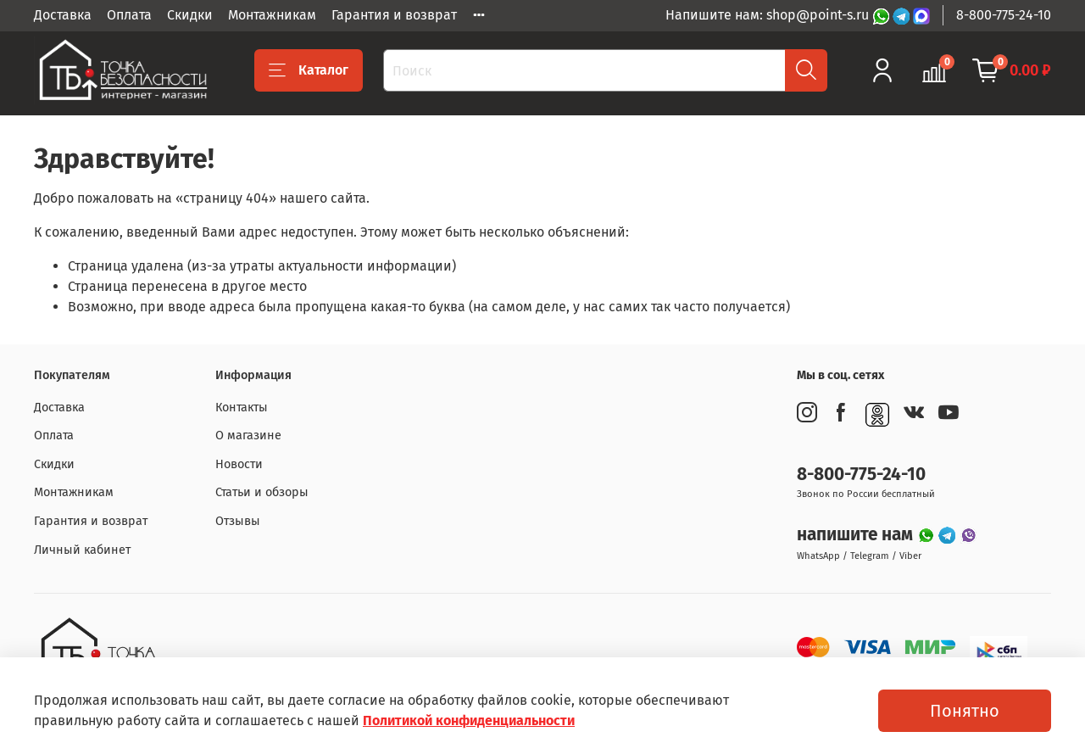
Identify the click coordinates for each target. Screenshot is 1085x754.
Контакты (241, 407)
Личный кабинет (82, 550)
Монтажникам (272, 15)
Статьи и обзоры (262, 492)
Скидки (190, 15)
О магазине (248, 435)
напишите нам (857, 534)
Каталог (308, 70)
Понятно (964, 711)
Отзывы (237, 521)
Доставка (63, 15)
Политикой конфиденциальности (469, 720)
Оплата (129, 15)
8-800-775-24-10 (1003, 15)
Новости (239, 464)
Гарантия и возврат (394, 15)
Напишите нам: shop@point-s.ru (768, 15)
